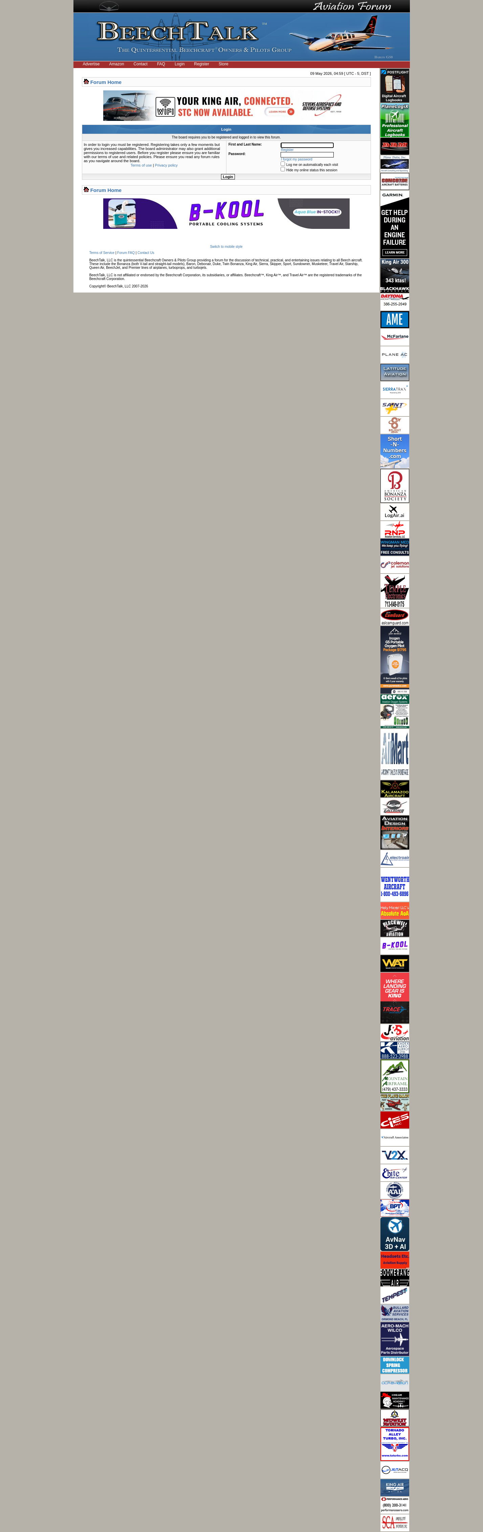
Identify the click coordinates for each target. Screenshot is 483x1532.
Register (201, 64)
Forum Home (106, 82)
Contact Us (145, 253)
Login (179, 64)
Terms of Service (101, 253)
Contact (141, 64)
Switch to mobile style (226, 247)
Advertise (91, 64)
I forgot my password (296, 159)
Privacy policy (166, 165)
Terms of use (141, 165)
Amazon (116, 64)
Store (223, 64)
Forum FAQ (126, 253)
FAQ (161, 64)
